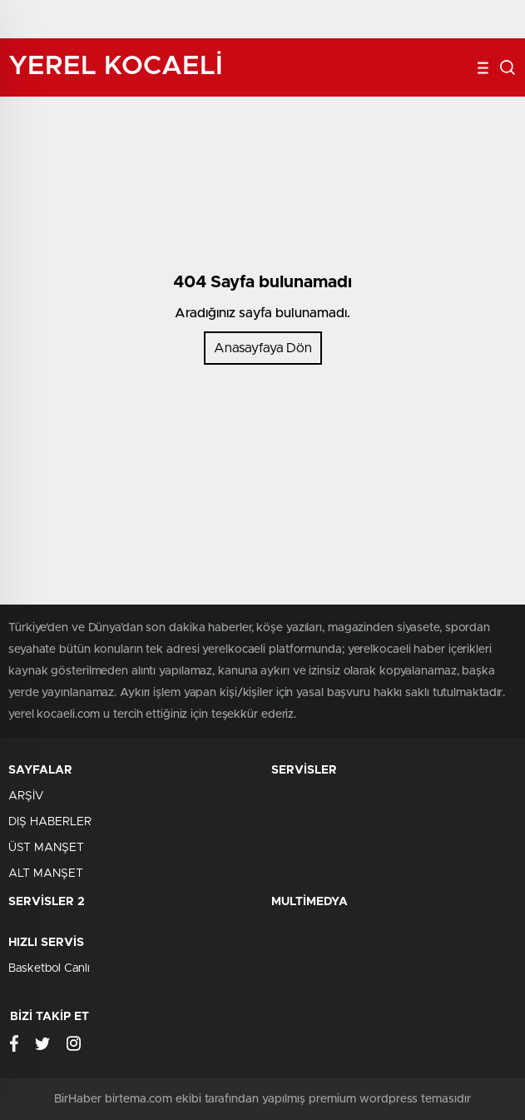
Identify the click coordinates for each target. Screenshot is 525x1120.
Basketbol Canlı (49, 968)
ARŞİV (25, 796)
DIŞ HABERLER (50, 822)
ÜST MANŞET (46, 848)
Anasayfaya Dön (263, 348)
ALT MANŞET (45, 873)
